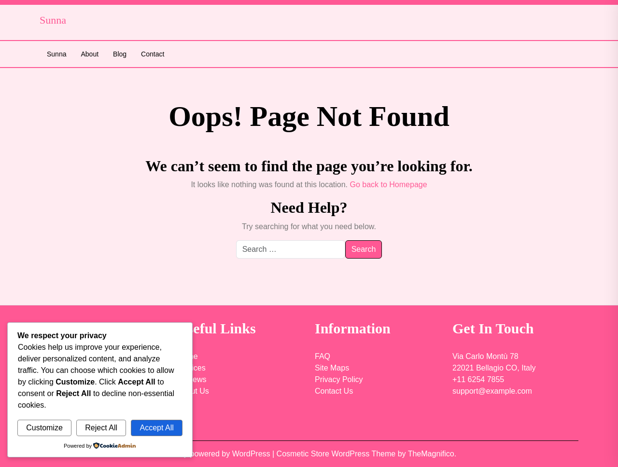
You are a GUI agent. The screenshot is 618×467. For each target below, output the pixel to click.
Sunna (56, 54)
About (89, 54)
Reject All (101, 428)
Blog (119, 54)
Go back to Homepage (388, 184)
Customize (44, 428)
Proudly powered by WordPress (217, 454)
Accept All (156, 428)
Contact (152, 54)
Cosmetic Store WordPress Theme (337, 454)
